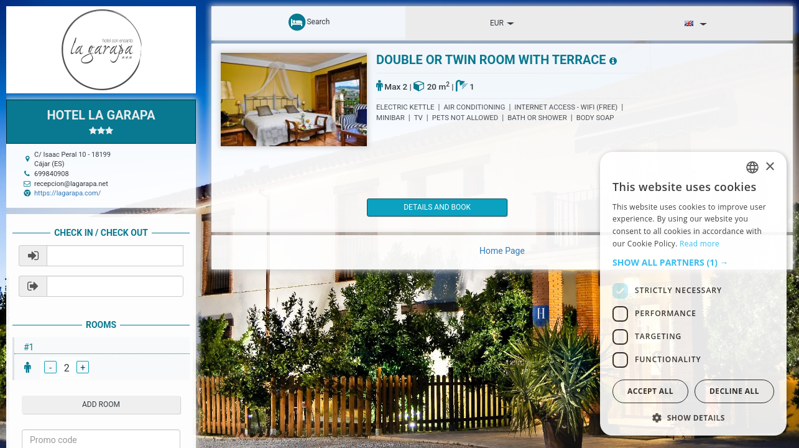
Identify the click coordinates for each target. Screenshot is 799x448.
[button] (693, 262)
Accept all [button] (650, 391)
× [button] (769, 167)
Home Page (502, 251)
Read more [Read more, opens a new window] (699, 243)
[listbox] (752, 167)
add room (101, 404)
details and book (419, 207)
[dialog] (693, 294)
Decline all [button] (734, 391)
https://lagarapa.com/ (67, 193)
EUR (502, 23)
